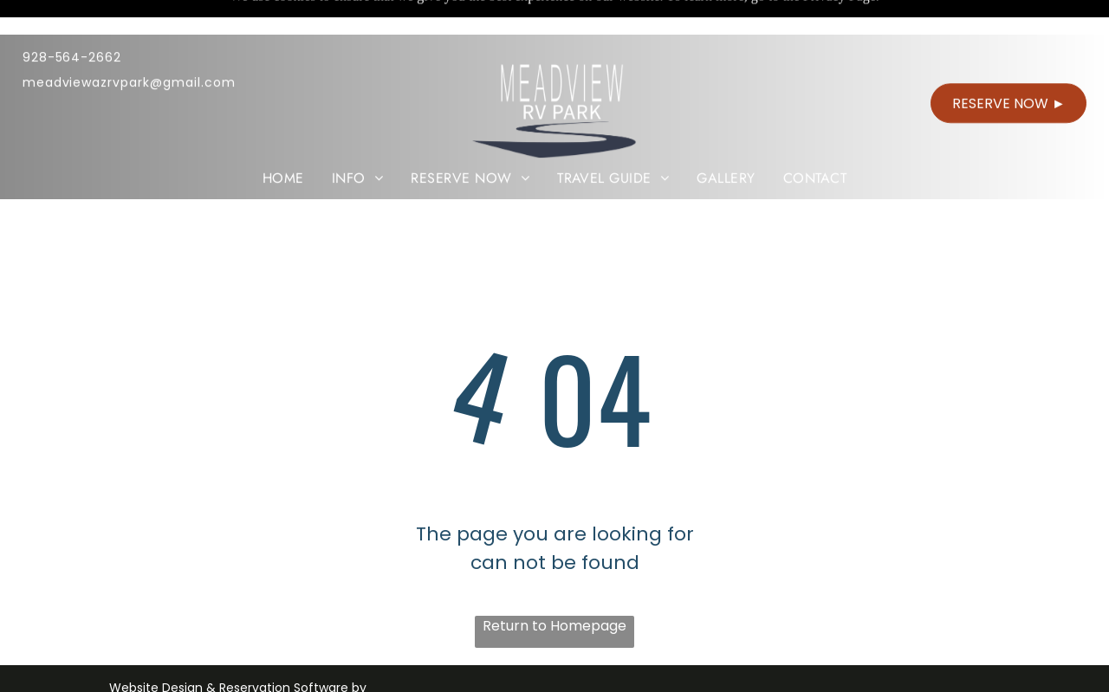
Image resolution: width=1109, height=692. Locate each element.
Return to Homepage (554, 626)
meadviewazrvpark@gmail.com (129, 47)
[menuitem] (283, 143)
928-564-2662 (72, 22)
